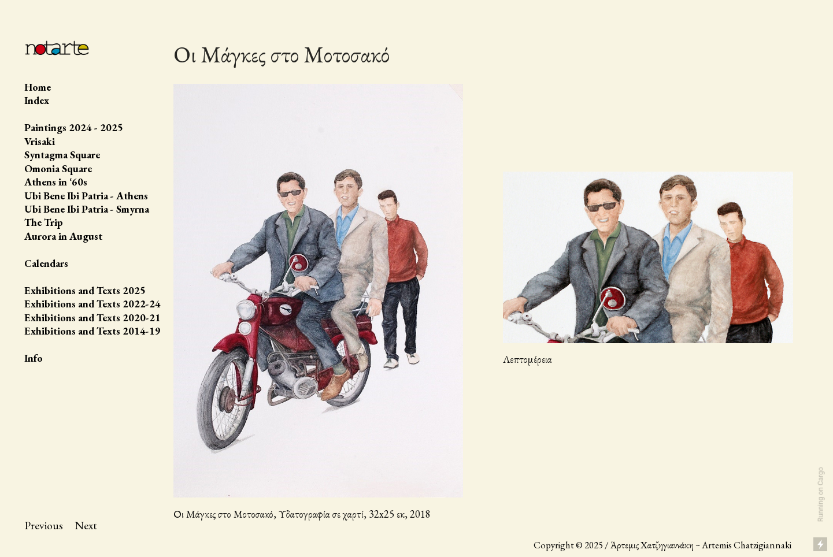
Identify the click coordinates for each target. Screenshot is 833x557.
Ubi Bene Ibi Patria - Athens (86, 195)
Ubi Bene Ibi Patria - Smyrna (86, 209)
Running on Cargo (821, 494)
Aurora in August (63, 236)
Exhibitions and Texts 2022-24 (92, 303)
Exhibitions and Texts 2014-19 (92, 330)
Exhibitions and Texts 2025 (85, 290)
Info (33, 358)
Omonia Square (58, 168)
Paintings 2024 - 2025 (73, 127)
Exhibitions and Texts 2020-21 (92, 317)
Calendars (46, 263)
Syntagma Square (62, 154)
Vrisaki (39, 141)
